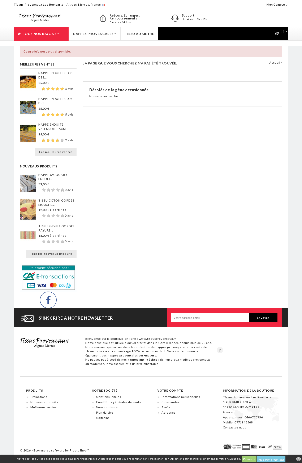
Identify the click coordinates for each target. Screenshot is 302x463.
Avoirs (166, 407)
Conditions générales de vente (118, 402)
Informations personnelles (180, 397)
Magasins (103, 417)
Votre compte (170, 390)
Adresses (168, 412)
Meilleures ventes (43, 407)
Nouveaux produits (44, 402)
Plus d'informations (271, 459)
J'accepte (249, 458)
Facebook (220, 350)
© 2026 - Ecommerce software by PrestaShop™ (54, 450)
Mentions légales (108, 397)
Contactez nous (234, 427)
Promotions (38, 397)
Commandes (170, 402)
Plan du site (104, 412)
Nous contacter (107, 407)
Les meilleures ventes (56, 152)
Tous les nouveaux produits (51, 253)
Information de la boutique (248, 390)
